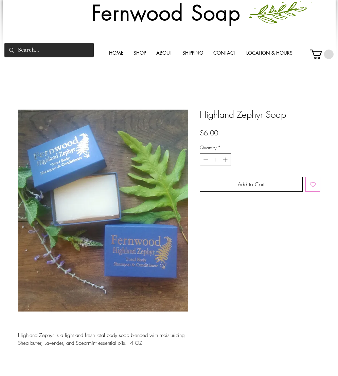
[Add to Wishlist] (312, 184)
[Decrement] (205, 160)
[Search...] (48, 50)
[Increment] (225, 160)
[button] (322, 54)
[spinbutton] (215, 160)
